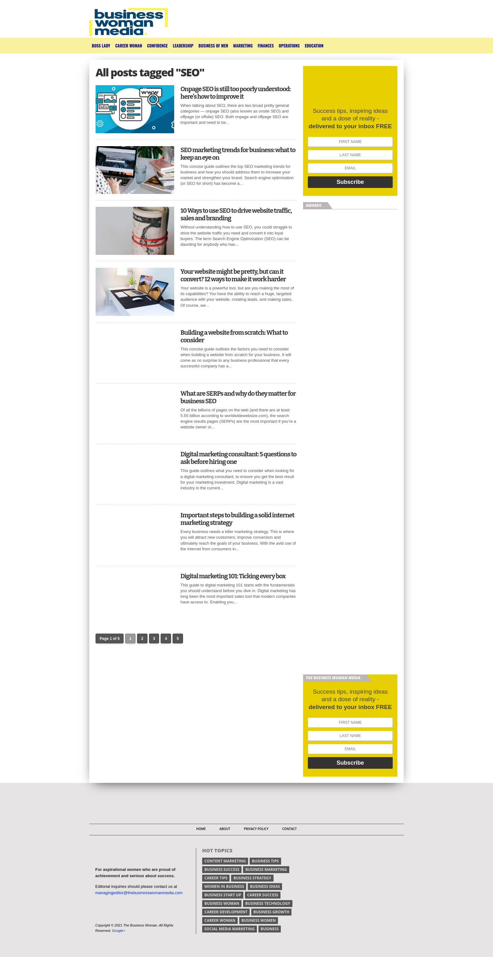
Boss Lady (101, 45)
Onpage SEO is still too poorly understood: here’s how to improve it (235, 92)
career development (225, 912)
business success (221, 869)
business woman (221, 903)
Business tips (265, 861)
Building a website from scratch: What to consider (234, 336)
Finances (266, 45)
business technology (267, 903)
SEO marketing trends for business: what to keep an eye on (237, 153)
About (224, 828)
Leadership (183, 45)
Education (314, 45)
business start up (222, 895)
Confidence (157, 45)
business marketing (266, 869)
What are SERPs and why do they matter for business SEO (238, 397)
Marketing (243, 45)
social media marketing (229, 929)
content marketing (225, 861)
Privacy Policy (256, 828)
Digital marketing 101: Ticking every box (232, 576)
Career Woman (128, 45)
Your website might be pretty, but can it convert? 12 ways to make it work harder (233, 275)
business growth (271, 912)
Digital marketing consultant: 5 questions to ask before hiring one (238, 457)
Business (270, 929)
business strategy (252, 878)
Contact (289, 828)
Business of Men (213, 45)
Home (201, 828)
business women (258, 920)
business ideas (265, 886)
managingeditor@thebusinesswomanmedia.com (139, 892)
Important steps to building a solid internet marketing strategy (237, 518)
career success (262, 895)
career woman (219, 920)
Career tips (215, 878)
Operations (289, 45)
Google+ (118, 930)
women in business (224, 886)
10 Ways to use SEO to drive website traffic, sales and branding (236, 214)
